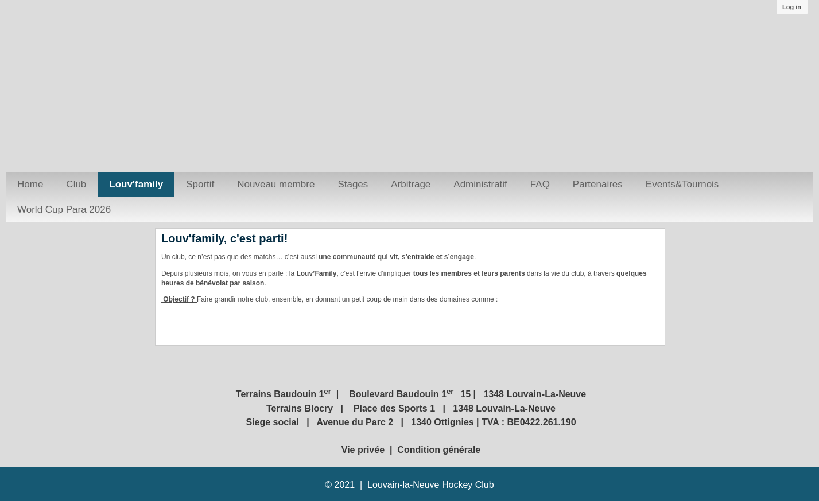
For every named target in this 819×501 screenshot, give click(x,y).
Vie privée (364, 450)
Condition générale (438, 450)
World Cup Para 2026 (64, 209)
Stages (352, 184)
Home (30, 184)
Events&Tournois (682, 184)
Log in (791, 6)
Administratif (480, 184)
